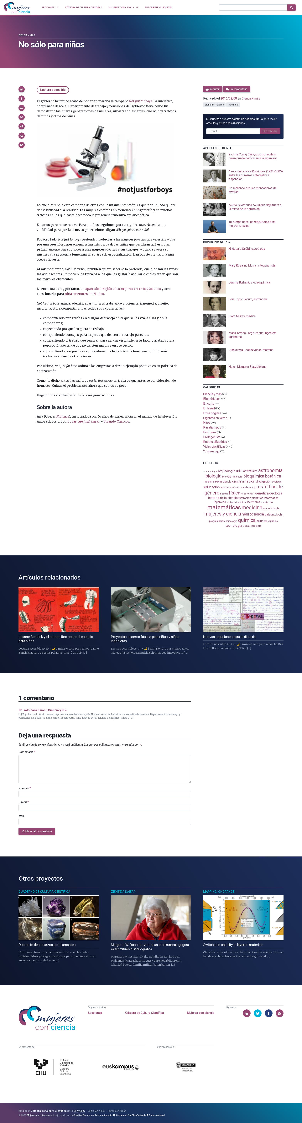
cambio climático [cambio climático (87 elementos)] (213, 482)
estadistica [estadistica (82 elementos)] (237, 487)
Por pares (209, 432)
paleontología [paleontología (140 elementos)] (273, 514)
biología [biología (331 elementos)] (213, 476)
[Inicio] (17, 7)
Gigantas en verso (215, 418)
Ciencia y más (26, 35)
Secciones (95, 1013)
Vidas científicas (214, 446)
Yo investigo (211, 451)
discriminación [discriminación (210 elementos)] (243, 481)
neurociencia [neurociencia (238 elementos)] (253, 514)
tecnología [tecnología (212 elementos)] (234, 525)
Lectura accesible (52, 90)
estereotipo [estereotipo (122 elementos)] (250, 487)
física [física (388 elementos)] (234, 493)
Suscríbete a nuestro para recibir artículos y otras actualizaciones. (241, 121)
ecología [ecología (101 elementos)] (277, 481)
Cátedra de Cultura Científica (144, 1013)
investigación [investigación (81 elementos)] (267, 502)
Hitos (207, 422)
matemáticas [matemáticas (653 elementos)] (224, 507)
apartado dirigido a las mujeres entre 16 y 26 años (123, 289)
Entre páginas (212, 413)
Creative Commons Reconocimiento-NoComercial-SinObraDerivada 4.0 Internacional (119, 1115)
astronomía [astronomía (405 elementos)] (270, 470)
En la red (209, 408)
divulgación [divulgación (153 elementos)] (263, 481)
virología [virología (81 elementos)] (246, 526)
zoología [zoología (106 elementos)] (256, 525)
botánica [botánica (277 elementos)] (273, 476)
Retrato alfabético (215, 442)
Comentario (26, 751)
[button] (21, 89)
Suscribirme (270, 131)
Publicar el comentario (37, 831)
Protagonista (211, 437)
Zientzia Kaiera (123, 892)
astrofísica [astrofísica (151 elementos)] (250, 471)
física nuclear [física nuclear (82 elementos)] (247, 494)
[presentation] (243, 159)
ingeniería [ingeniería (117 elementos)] (220, 502)
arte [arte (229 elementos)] (239, 471)
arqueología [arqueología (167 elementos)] (226, 471)
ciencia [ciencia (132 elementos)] (227, 481)
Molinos (62, 416)
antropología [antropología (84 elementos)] (210, 471)
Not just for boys (140, 101)
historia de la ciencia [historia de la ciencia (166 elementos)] (222, 498)
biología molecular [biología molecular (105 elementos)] (232, 476)
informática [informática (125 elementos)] (271, 498)
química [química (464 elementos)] (247, 520)
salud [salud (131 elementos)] (260, 521)
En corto (208, 403)
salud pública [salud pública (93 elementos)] (271, 521)
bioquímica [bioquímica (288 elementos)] (253, 476)
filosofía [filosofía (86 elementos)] (224, 494)
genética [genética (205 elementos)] (261, 493)
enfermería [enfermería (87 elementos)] (226, 487)
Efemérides (211, 399)
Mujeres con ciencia (200, 1013)
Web (21, 816)
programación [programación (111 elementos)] (217, 520)
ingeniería (233, 104)
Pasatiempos (212, 427)
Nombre (24, 788)
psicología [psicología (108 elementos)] (231, 521)
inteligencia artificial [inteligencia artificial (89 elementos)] (236, 502)
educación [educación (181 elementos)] (212, 487)
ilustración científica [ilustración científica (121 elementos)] (250, 498)
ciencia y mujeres (214, 104)
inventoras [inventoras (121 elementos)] (253, 502)
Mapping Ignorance (218, 892)
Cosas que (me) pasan (83, 421)
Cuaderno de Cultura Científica (44, 892)
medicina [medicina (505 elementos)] (252, 508)
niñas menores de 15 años (84, 294)
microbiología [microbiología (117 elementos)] (271, 508)
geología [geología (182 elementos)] (275, 493)
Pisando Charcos (116, 421)
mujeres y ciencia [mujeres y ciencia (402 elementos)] (222, 514)
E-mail (23, 802)
